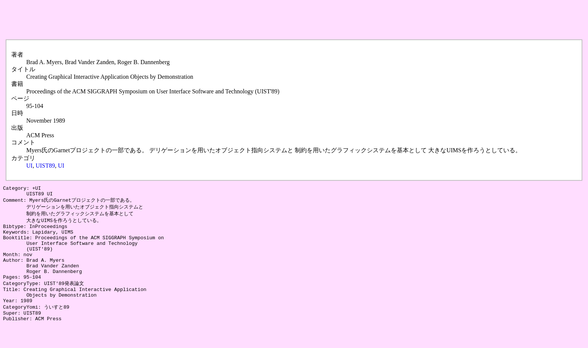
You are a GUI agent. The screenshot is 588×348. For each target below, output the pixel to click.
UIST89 (45, 165)
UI (29, 165)
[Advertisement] (139, 20)
